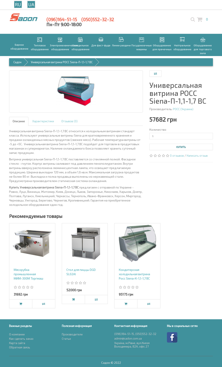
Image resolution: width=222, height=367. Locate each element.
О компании (17, 334)
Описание (19, 121)
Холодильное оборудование (81, 47)
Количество (157, 129)
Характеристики (43, 121)
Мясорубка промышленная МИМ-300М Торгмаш (28, 274)
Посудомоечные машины (141, 47)
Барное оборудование (19, 46)
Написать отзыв (197, 155)
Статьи (66, 338)
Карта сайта (17, 343)
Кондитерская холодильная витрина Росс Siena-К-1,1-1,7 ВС (134, 274)
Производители (72, 334)
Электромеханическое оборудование (60, 47)
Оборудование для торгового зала (203, 49)
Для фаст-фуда (100, 45)
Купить (181, 146)
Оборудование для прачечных (161, 47)
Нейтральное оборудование (182, 47)
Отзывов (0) (69, 121)
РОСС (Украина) (183, 109)
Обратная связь (19, 347)
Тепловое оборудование (40, 47)
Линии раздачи (121, 45)
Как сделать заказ (21, 338)
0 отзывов (177, 155)
